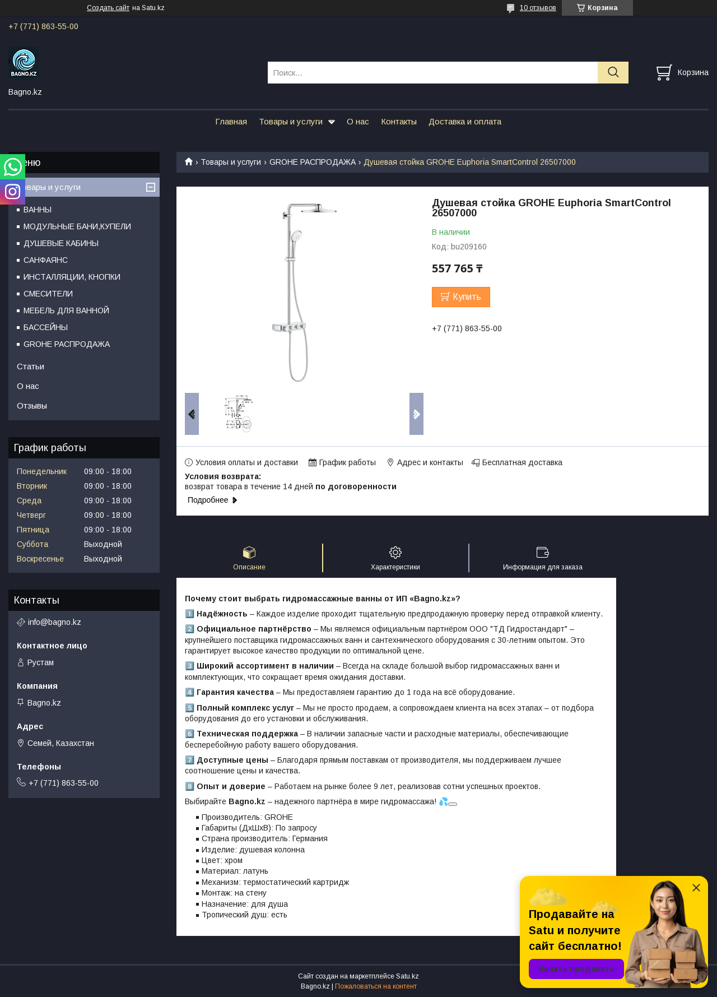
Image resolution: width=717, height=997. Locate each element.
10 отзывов (538, 8)
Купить (467, 297)
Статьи (30, 366)
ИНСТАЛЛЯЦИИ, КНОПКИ (72, 276)
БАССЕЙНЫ (46, 327)
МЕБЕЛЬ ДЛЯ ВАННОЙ (66, 310)
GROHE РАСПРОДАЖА (312, 161)
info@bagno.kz (54, 622)
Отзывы (32, 405)
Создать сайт (108, 8)
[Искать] (613, 73)
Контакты (399, 121)
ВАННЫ (38, 209)
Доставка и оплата (465, 121)
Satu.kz (407, 976)
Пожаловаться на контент (376, 986)
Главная (231, 121)
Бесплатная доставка (522, 462)
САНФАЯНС (46, 260)
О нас (358, 121)
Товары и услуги (291, 121)
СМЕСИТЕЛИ (48, 293)
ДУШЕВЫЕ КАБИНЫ (61, 243)
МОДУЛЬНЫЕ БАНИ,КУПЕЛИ (77, 226)
